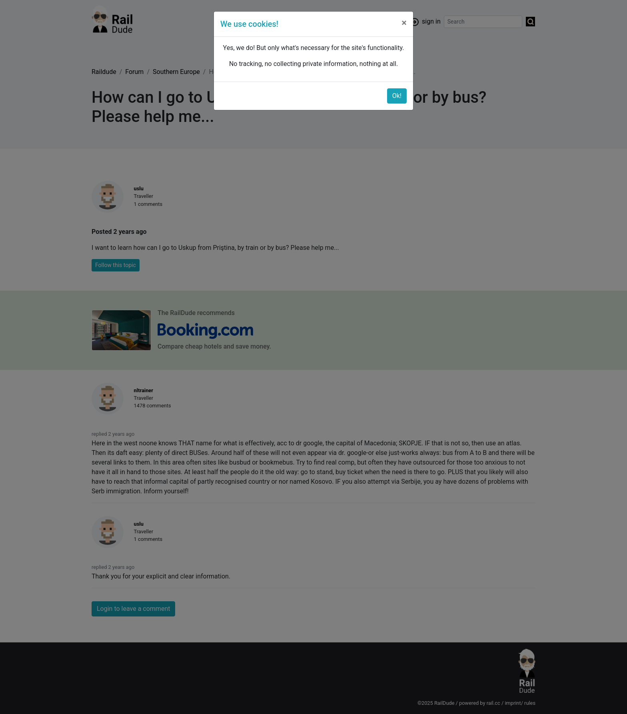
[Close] (404, 23)
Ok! (396, 96)
